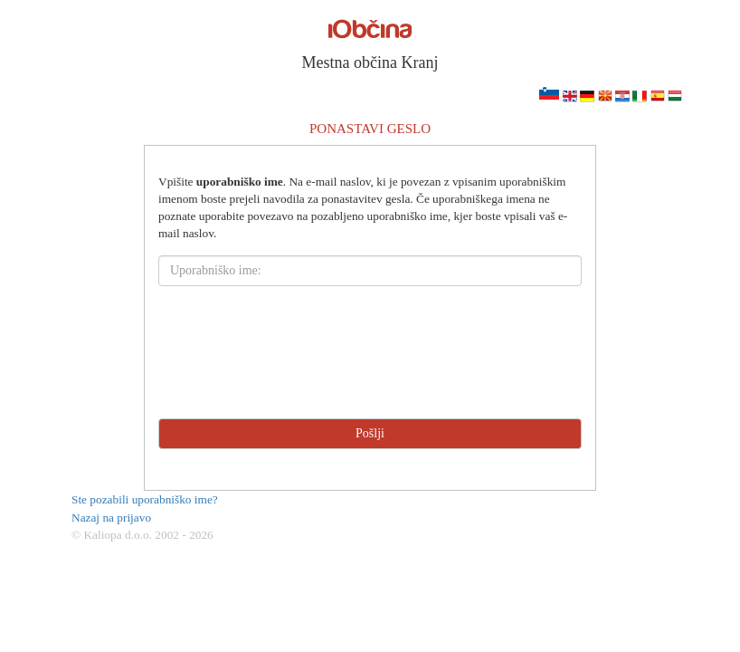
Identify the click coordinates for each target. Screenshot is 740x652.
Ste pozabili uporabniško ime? (144, 499)
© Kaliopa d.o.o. (111, 535)
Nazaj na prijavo (111, 517)
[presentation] (370, 352)
